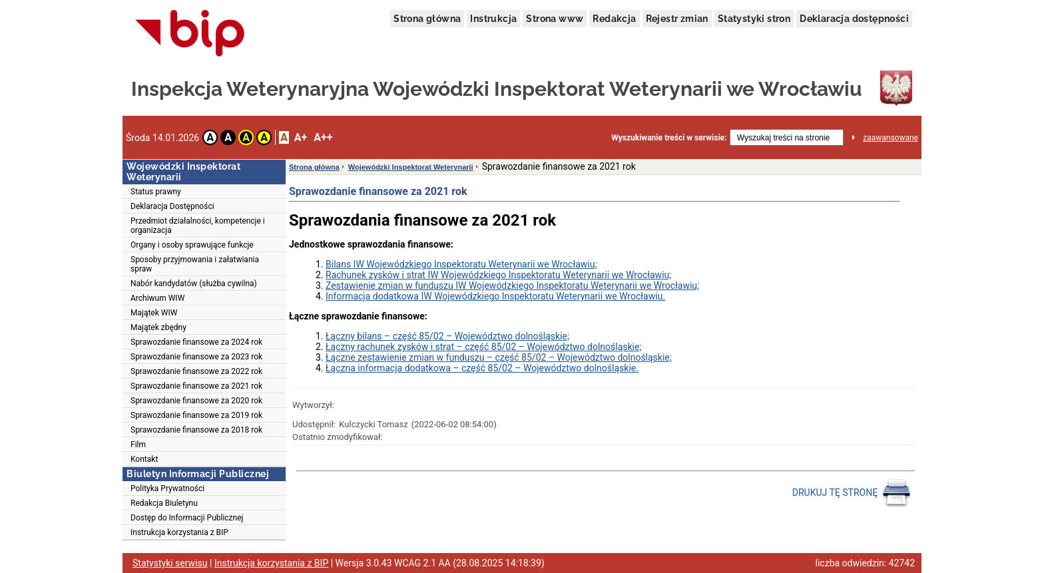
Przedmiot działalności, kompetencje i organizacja (197, 225)
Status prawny (155, 191)
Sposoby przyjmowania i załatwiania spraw (194, 264)
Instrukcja (493, 18)
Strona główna (427, 18)
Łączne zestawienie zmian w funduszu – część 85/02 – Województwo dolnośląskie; (499, 357)
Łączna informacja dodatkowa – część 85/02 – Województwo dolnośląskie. (482, 368)
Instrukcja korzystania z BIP (179, 532)
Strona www (554, 18)
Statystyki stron (754, 18)
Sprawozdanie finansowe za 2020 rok (196, 400)
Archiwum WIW (157, 298)
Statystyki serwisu (170, 563)
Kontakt (144, 459)
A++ (323, 137)
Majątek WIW (153, 312)
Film (138, 444)
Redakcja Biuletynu (164, 503)
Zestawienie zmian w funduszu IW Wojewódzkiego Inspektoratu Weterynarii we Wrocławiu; (512, 285)
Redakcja (614, 18)
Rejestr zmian (677, 18)
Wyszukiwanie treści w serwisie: (668, 137)
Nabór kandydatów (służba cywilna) (193, 283)
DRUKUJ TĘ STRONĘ (852, 493)
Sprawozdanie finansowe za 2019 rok (196, 415)
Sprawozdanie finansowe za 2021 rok (196, 386)
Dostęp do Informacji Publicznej (186, 517)
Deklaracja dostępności (854, 18)
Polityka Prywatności (167, 488)
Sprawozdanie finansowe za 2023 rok (196, 356)
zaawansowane (890, 137)
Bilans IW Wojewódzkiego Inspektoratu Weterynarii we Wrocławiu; (461, 264)
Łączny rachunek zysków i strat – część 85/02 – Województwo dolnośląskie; (483, 346)
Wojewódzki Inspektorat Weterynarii (410, 167)
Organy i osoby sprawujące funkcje (192, 245)
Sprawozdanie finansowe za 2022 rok (196, 371)
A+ (300, 137)
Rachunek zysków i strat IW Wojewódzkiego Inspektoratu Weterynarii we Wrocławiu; (498, 275)
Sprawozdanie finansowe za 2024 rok (196, 342)
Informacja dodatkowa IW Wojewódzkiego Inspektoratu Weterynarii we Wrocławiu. (495, 296)
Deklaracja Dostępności (172, 206)
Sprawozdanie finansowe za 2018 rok (196, 430)
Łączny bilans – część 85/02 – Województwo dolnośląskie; (447, 336)
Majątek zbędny (158, 327)
